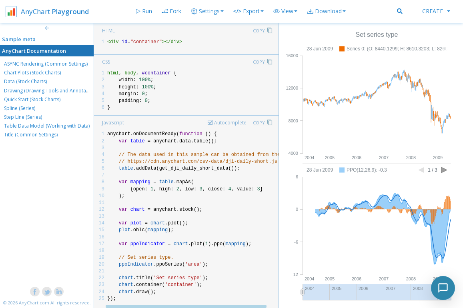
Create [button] (436, 11)
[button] (285, 11)
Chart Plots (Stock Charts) (32, 72)
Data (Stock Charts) (25, 81)
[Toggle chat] (443, 288)
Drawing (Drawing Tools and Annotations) (51, 90)
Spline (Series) (19, 108)
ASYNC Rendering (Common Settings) (46, 63)
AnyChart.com (34, 303)
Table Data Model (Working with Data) (47, 125)
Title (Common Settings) (31, 134)
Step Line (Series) (23, 117)
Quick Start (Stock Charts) (32, 99)
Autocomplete (230, 122)
